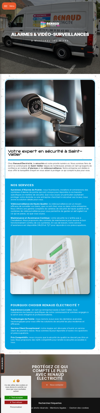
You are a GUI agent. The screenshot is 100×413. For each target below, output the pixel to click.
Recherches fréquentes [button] (50, 403)
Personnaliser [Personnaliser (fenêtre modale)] (16, 407)
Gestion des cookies (79, 408)
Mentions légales (58, 408)
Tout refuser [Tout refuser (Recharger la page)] (16, 402)
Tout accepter (16, 398)
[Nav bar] (9, 6)
